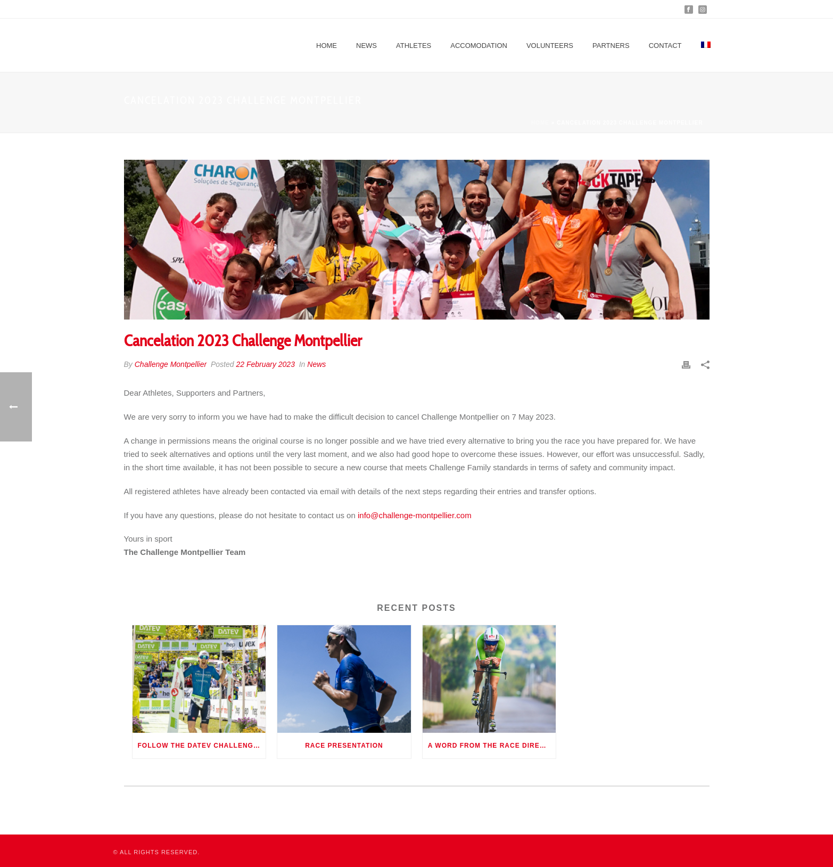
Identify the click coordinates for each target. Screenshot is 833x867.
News (366, 46)
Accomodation (478, 46)
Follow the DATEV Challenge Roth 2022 (202, 745)
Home (326, 46)
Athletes (413, 46)
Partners (611, 46)
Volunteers (549, 46)
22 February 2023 (265, 364)
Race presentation (344, 745)
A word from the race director (492, 745)
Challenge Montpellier (171, 364)
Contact (665, 46)
